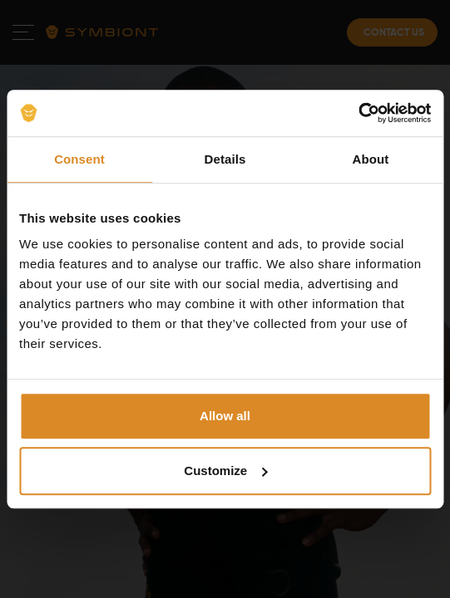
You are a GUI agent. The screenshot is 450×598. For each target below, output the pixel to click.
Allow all (225, 416)
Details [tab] (225, 159)
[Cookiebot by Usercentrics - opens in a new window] (358, 113)
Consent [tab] (79, 159)
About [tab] (371, 159)
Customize (225, 470)
